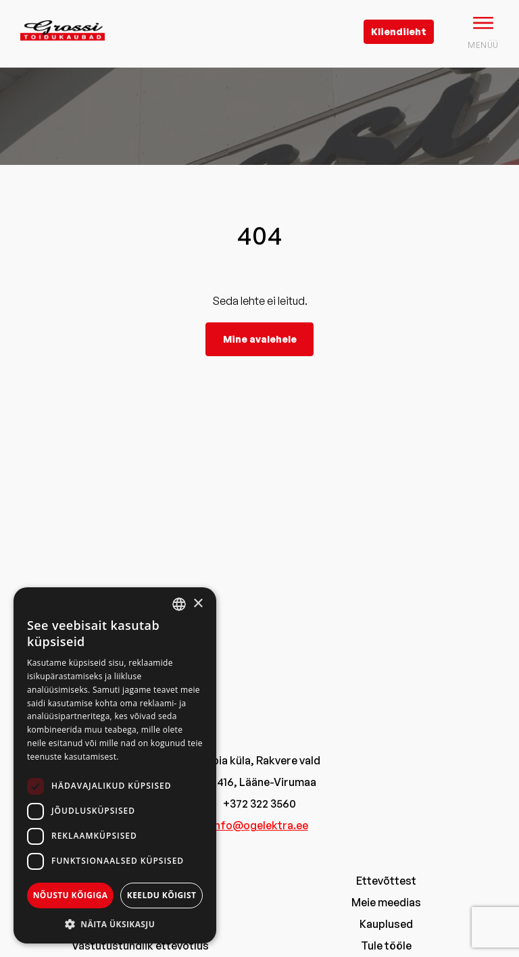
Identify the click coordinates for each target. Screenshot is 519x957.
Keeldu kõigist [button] (162, 895)
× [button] (198, 604)
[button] (115, 923)
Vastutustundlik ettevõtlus (140, 945)
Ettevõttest (386, 880)
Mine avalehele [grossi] (260, 339)
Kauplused (386, 924)
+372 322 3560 (259, 803)
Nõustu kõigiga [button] (70, 895)
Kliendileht (398, 31)
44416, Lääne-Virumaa (259, 782)
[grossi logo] (62, 51)
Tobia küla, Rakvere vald (259, 760)
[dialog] (115, 765)
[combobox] (179, 604)
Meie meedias (386, 902)
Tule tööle (386, 945)
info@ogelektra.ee (260, 825)
